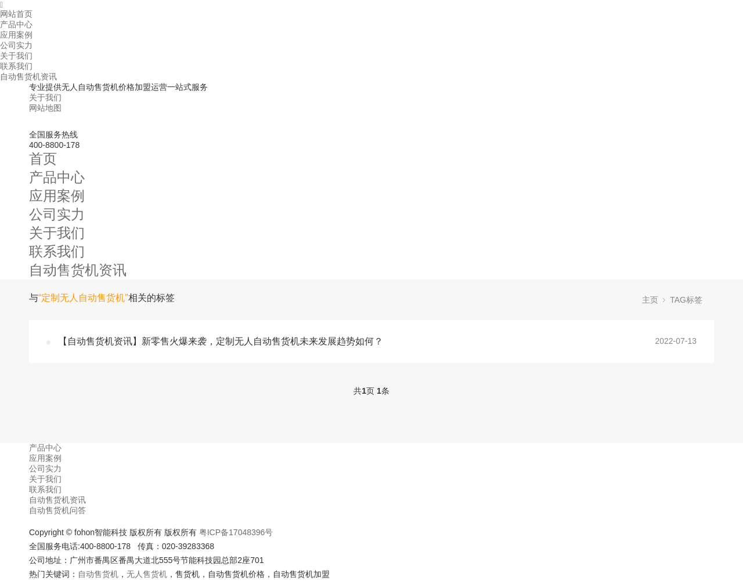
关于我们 (16, 55)
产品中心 (16, 24)
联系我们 (16, 66)
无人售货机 (147, 574)
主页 (650, 299)
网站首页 (16, 14)
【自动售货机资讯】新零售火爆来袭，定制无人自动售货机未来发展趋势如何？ (220, 341)
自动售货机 (98, 574)
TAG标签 (686, 299)
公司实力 (16, 45)
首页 (43, 158)
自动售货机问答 (57, 510)
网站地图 (45, 107)
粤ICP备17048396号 (236, 532)
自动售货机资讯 (28, 76)
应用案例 (16, 34)
